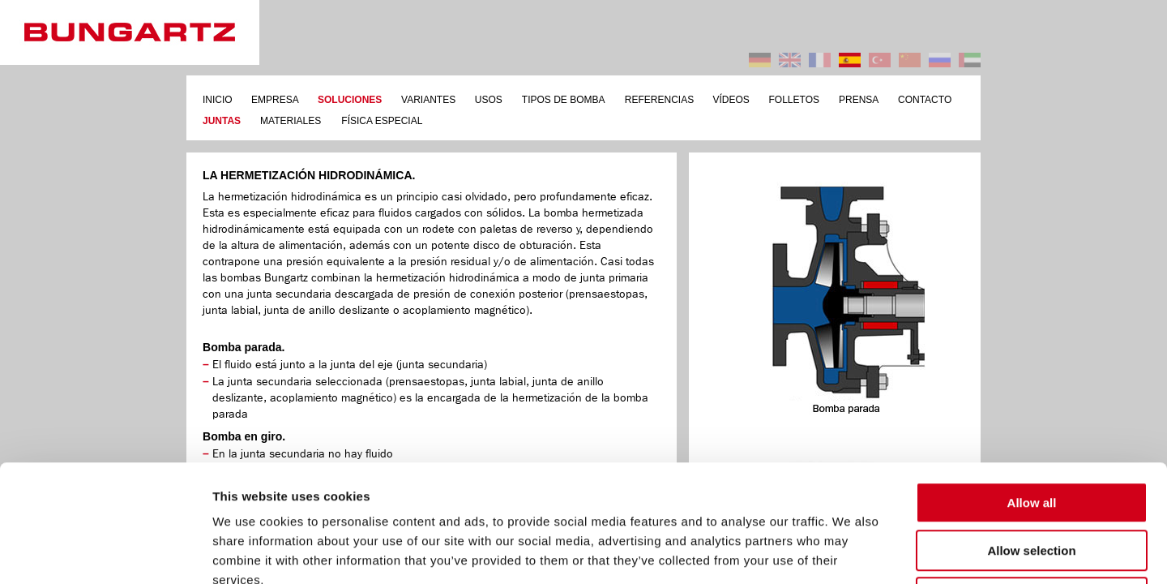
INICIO (218, 99)
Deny (1032, 480)
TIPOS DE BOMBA (563, 99)
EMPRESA (275, 99)
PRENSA (858, 99)
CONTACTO (924, 99)
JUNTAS (222, 121)
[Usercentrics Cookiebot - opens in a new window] (105, 552)
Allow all (1032, 386)
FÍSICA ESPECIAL (381, 121)
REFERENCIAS (659, 99)
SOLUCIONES (350, 99)
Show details (850, 552)
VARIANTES (428, 99)
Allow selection (1031, 433)
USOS (488, 99)
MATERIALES (290, 121)
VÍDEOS (731, 99)
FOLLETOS (794, 99)
